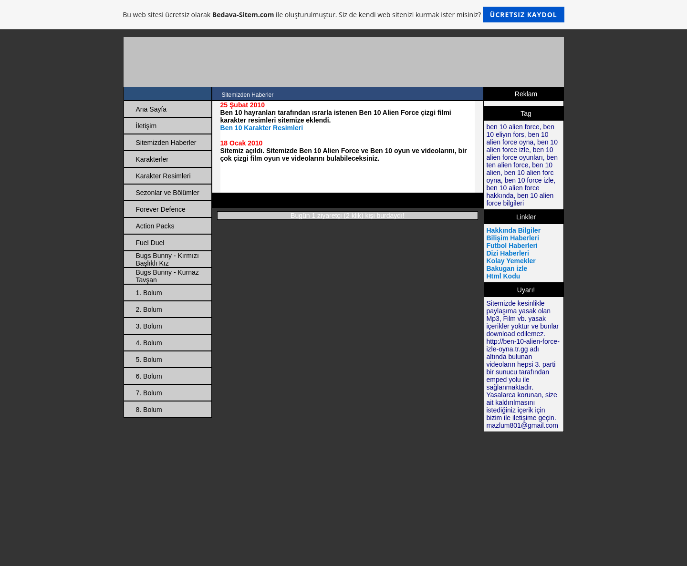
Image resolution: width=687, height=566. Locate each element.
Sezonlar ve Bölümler (167, 192)
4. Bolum (149, 343)
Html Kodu (503, 276)
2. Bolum (149, 309)
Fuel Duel (150, 243)
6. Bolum (149, 376)
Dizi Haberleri (508, 253)
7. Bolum (149, 393)
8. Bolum (149, 409)
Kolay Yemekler (511, 261)
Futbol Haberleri (512, 245)
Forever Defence (161, 209)
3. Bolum (149, 326)
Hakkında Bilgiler (514, 230)
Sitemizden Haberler (166, 142)
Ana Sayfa (151, 109)
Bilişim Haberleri (513, 238)
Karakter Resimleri (163, 176)
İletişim (146, 126)
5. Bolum (149, 359)
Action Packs (155, 226)
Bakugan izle (507, 268)
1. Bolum (149, 293)
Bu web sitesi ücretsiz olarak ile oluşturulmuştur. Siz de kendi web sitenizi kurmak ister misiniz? (343, 14)
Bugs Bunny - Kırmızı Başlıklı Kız (167, 259)
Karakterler (152, 159)
